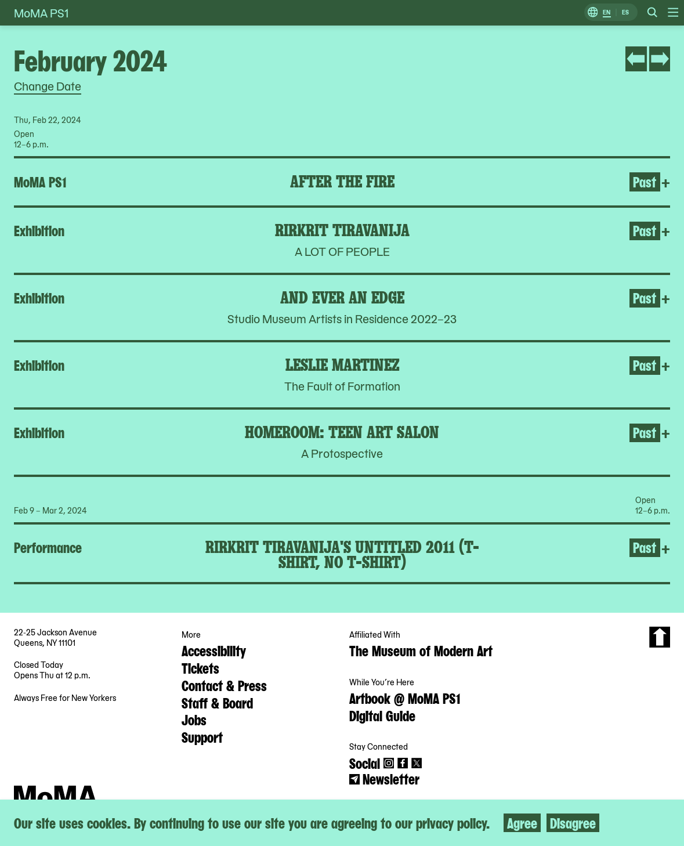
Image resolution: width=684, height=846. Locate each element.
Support (202, 736)
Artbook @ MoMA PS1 (404, 697)
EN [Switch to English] (606, 12)
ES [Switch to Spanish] (625, 12)
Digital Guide (382, 714)
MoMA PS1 (41, 12)
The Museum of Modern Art (421, 649)
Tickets (200, 667)
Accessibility (214, 649)
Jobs (194, 718)
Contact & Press (224, 684)
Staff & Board (217, 702)
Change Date (47, 85)
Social (364, 762)
